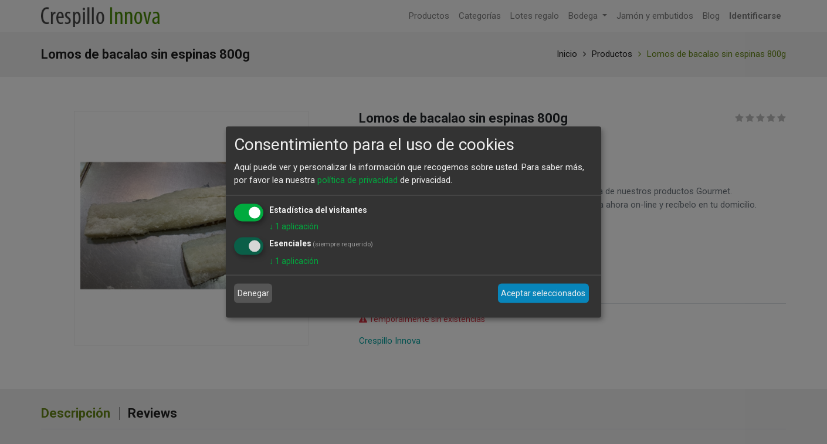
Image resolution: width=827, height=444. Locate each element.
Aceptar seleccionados (543, 293)
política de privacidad (357, 180)
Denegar (253, 293)
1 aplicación (293, 226)
